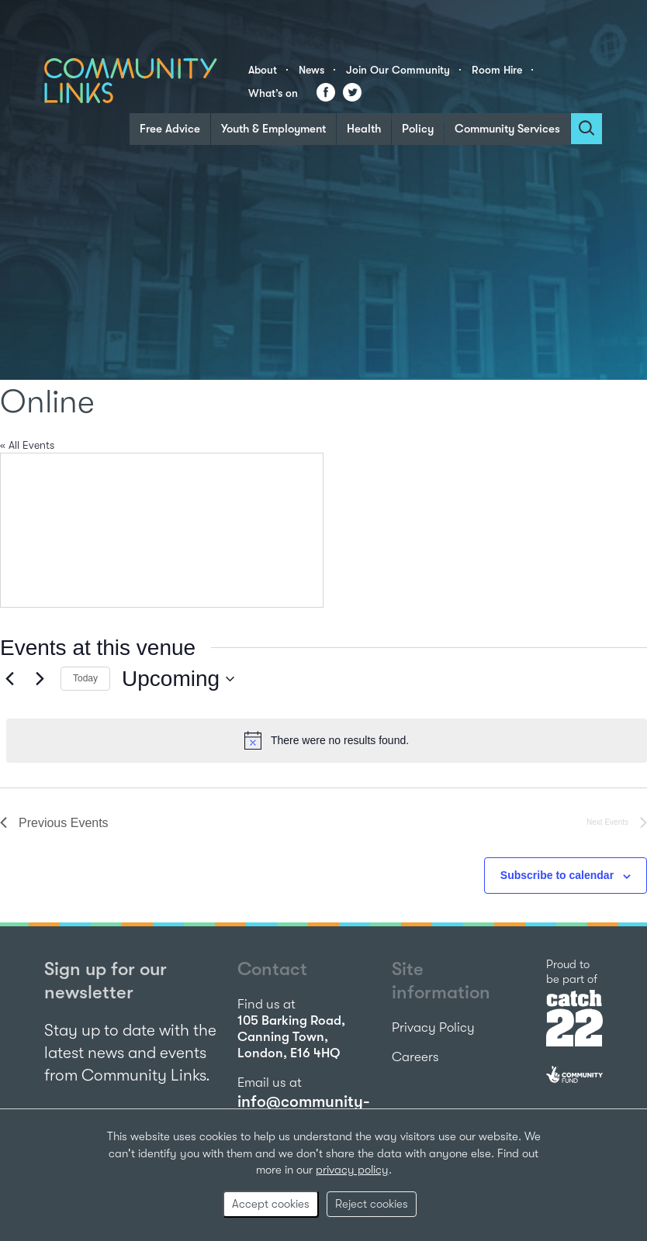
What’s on (273, 93)
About (262, 70)
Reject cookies (371, 1204)
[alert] (326, 740)
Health (364, 129)
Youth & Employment (273, 129)
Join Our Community (398, 70)
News (311, 70)
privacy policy (352, 1170)
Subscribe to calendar (557, 875)
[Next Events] (39, 679)
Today (85, 678)
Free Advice (170, 129)
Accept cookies (271, 1204)
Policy (418, 129)
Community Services (507, 129)
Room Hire (497, 70)
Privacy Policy (433, 1027)
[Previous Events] (9, 679)
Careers (415, 1057)
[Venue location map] (161, 530)
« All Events (27, 445)
